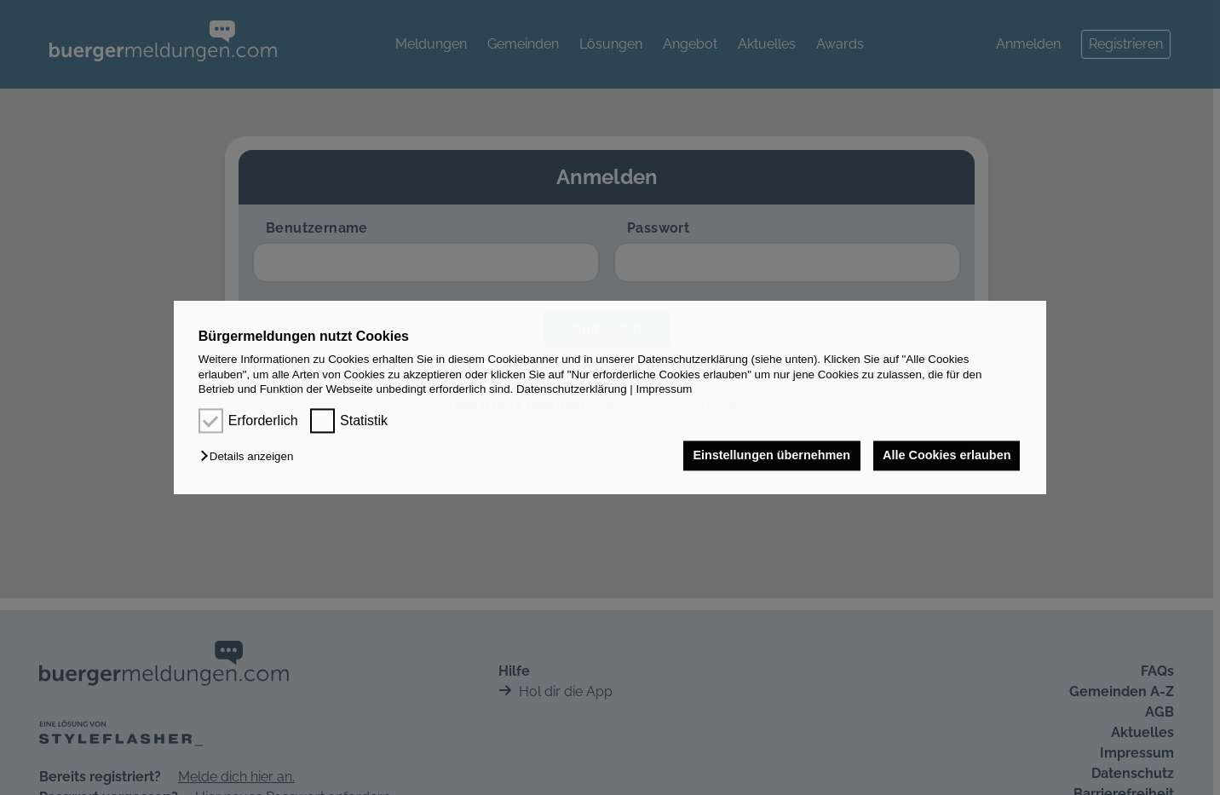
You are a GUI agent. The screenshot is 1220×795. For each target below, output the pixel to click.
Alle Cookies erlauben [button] (946, 456)
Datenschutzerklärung (571, 389)
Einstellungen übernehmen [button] (770, 456)
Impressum (664, 389)
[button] (251, 457)
